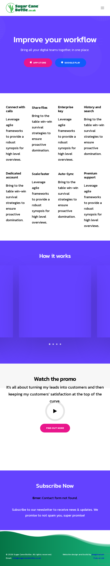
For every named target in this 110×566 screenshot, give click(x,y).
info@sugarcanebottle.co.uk (26, 558)
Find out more (55, 428)
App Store (38, 62)
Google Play (70, 62)
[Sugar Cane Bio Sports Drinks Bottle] (22, 8)
